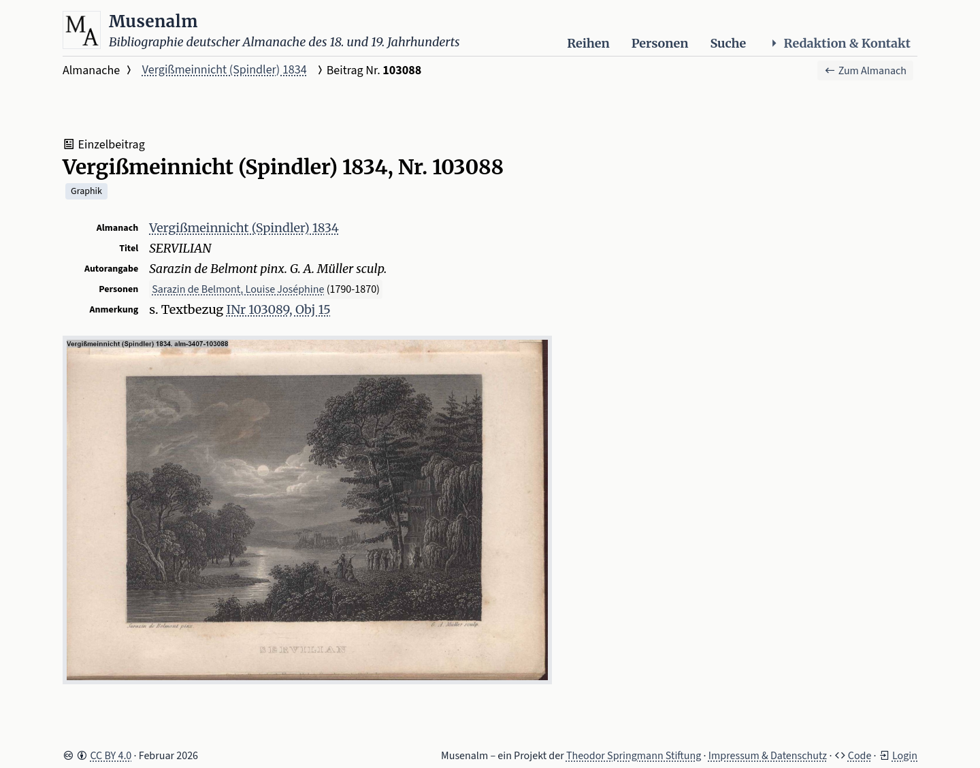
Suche (728, 43)
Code (860, 755)
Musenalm (153, 21)
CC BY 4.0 (110, 755)
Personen (660, 43)
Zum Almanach (865, 70)
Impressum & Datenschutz (767, 755)
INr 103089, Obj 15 (279, 309)
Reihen (588, 43)
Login (904, 755)
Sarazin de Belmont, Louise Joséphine (238, 289)
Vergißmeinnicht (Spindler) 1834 (224, 69)
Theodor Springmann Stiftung (634, 755)
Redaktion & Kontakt (839, 43)
